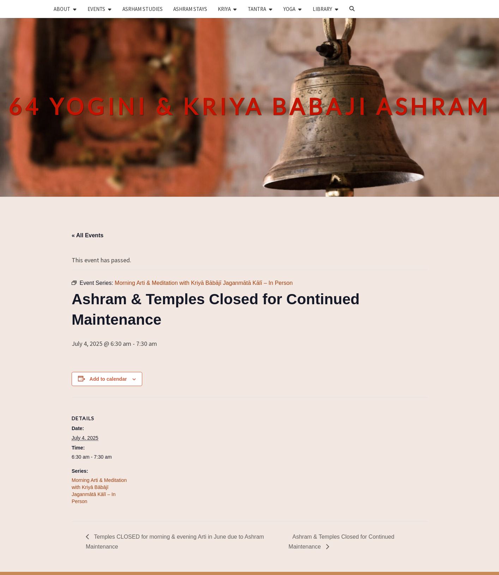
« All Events (87, 235)
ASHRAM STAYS (190, 9)
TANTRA (257, 9)
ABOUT (62, 9)
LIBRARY (322, 9)
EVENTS (96, 9)
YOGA (289, 9)
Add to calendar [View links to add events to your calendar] (108, 379)
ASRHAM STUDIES (142, 9)
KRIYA (224, 9)
